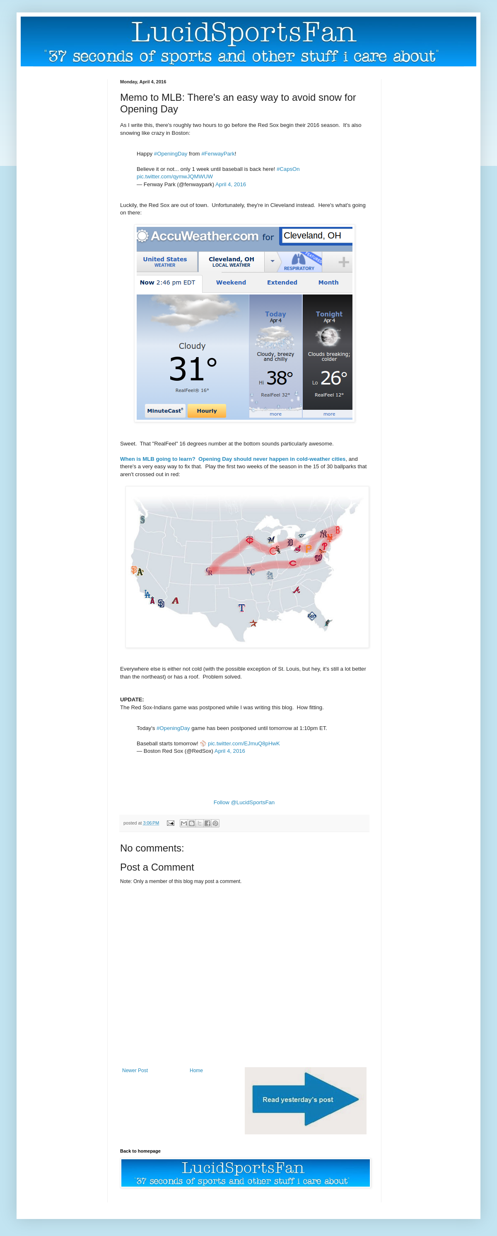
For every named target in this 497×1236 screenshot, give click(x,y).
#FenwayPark (218, 154)
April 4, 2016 (230, 184)
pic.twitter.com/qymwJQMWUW (175, 176)
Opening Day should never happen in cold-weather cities (271, 459)
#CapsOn (288, 169)
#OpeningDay (171, 154)
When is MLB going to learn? (157, 459)
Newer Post (135, 1070)
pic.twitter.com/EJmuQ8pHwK (244, 743)
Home (196, 1070)
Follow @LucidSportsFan (244, 802)
